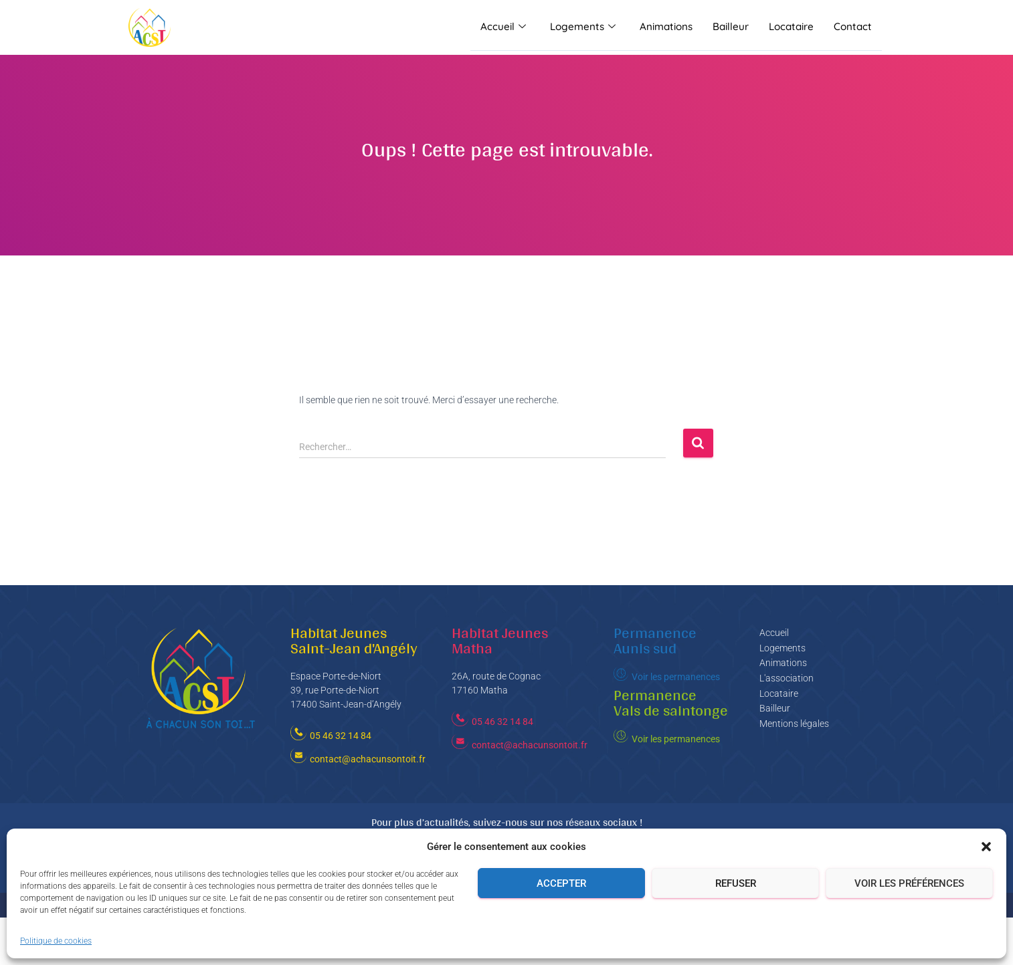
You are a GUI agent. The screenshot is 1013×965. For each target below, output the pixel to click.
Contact (853, 27)
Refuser (735, 883)
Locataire (793, 27)
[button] (986, 846)
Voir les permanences (676, 676)
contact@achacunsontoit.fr (368, 759)
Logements (586, 27)
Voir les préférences (909, 883)
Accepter (561, 883)
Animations (668, 27)
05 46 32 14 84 (340, 735)
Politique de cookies (56, 941)
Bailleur (733, 27)
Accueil (507, 27)
